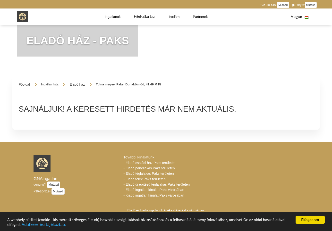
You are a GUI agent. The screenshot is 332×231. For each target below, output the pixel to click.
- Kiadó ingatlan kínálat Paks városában (153, 195)
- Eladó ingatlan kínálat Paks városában (153, 190)
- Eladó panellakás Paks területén (149, 168)
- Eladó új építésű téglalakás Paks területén (156, 184)
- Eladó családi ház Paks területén (149, 163)
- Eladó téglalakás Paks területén (148, 173)
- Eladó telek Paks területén (144, 179)
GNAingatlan (45, 178)
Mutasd (283, 4)
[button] (113, 16)
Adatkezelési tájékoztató (44, 225)
